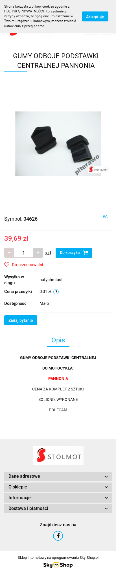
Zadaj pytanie (20, 320)
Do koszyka (74, 252)
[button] (58, 476)
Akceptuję (95, 16)
